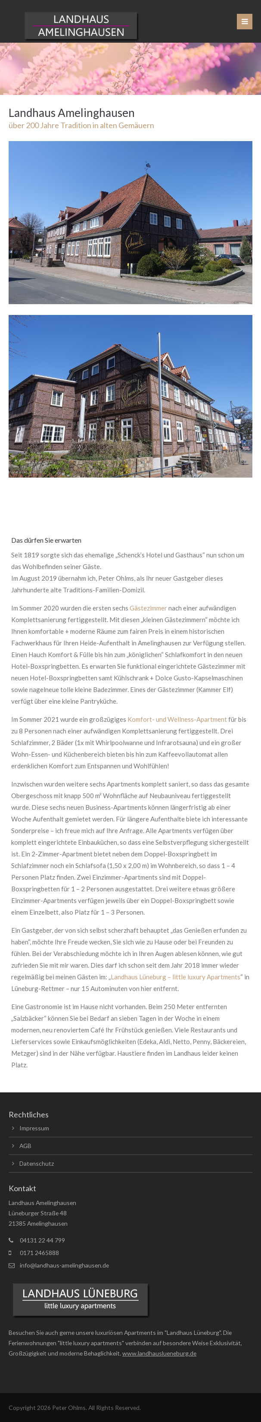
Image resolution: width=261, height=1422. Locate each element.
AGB (25, 1145)
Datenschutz (36, 1163)
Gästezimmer (149, 608)
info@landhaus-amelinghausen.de (64, 1265)
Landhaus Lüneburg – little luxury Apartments (175, 977)
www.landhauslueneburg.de (159, 1353)
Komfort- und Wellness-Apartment (177, 719)
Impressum (34, 1128)
